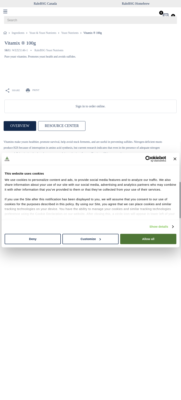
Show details (158, 226)
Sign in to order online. (90, 106)
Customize (91, 239)
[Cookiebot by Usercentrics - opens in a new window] (148, 159)
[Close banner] (175, 158)
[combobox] (90, 20)
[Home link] (5, 33)
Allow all (148, 239)
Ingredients (18, 32)
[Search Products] (172, 20)
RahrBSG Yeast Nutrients (48, 50)
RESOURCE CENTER (62, 126)
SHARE (13, 91)
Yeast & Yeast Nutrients (42, 32)
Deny (33, 239)
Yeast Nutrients (70, 32)
